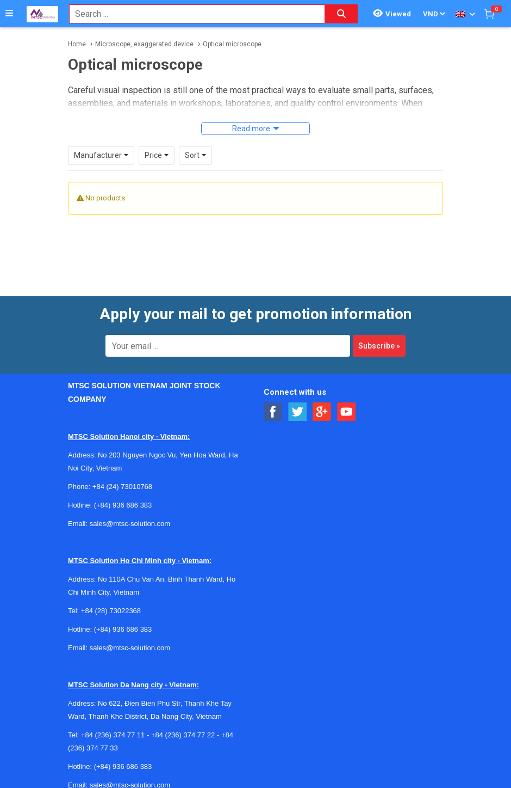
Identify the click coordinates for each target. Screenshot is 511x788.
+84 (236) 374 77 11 (113, 735)
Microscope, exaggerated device (144, 44)
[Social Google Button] (322, 412)
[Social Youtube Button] (346, 412)
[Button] (9, 13)
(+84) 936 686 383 (123, 505)
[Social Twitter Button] (297, 412)
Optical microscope (232, 44)
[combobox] (191, 13)
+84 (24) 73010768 (122, 486)
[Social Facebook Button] (273, 412)
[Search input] (191, 13)
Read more (251, 128)
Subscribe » (379, 345)
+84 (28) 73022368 (111, 611)
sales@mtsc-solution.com (130, 524)
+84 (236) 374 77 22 (183, 735)
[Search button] (341, 13)
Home (77, 44)
